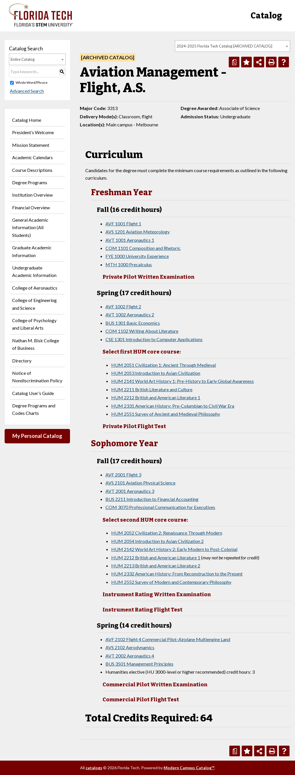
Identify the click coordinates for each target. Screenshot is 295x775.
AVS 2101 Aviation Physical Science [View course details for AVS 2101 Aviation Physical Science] (140, 482)
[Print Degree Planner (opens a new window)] (234, 62)
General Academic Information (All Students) (30, 227)
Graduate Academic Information (32, 251)
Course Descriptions (32, 170)
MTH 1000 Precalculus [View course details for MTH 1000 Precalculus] (128, 264)
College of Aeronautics (34, 287)
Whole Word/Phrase (32, 82)
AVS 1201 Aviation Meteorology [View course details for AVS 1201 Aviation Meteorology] (137, 231)
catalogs (94, 767)
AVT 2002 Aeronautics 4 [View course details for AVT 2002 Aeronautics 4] (129, 655)
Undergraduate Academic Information (34, 271)
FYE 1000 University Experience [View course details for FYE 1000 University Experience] (137, 256)
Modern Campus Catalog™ (189, 767)
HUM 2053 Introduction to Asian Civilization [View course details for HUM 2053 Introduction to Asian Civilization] (155, 373)
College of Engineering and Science (34, 303)
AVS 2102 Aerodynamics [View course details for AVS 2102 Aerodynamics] (129, 647)
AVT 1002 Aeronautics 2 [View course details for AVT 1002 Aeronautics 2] (129, 314)
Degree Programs (29, 182)
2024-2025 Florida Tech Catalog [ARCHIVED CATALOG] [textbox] (224, 46)
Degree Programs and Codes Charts (33, 409)
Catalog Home (26, 120)
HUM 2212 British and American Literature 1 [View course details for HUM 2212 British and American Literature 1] (155, 397)
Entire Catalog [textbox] (23, 59)
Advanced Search (26, 91)
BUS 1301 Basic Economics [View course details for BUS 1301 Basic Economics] (132, 323)
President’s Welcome (33, 132)
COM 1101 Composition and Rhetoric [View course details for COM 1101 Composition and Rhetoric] (143, 248)
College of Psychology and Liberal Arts (34, 324)
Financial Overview (31, 207)
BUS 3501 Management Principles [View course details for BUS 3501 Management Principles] (139, 663)
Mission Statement (30, 145)
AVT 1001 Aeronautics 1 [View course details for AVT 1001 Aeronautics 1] (129, 240)
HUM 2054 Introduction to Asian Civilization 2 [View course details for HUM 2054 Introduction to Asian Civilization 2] (157, 541)
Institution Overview (32, 194)
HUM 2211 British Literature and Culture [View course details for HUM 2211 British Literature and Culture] (151, 389)
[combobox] (232, 46)
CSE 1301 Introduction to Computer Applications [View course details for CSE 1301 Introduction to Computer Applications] (154, 339)
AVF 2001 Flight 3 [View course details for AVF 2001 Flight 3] (123, 474)
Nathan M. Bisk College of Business (35, 344)
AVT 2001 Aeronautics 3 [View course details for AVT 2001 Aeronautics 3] (129, 491)
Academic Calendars (32, 157)
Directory (21, 360)
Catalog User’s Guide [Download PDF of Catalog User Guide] (33, 393)
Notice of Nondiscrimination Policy (37, 376)
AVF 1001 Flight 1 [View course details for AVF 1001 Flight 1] (123, 223)
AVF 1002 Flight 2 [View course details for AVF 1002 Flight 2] (123, 306)
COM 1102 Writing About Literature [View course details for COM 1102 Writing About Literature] (141, 331)
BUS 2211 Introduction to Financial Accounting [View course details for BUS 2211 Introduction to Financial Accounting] (151, 499)
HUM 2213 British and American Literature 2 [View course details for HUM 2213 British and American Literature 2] (155, 565)
